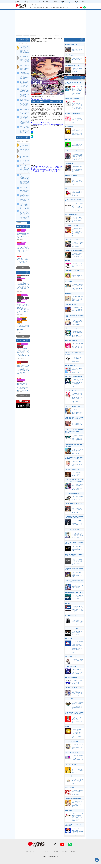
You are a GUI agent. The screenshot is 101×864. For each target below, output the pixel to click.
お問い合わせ (65, 851)
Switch (62, 1)
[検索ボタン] (28, 222)
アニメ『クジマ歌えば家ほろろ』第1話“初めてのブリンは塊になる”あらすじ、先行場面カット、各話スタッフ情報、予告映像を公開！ (46, 171)
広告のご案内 (55, 851)
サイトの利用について (31, 851)
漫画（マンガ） (33, 35)
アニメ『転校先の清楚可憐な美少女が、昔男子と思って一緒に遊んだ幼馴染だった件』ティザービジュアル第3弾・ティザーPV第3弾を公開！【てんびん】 (46, 167)
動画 (83, 1)
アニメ (38, 1)
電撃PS (56, 1)
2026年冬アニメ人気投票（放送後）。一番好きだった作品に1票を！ (46, 169)
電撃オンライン (19, 35)
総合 (18, 1)
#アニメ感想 (33, 7)
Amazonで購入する (36, 99)
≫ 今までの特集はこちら (79, 836)
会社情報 (73, 851)
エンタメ (31, 1)
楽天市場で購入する (46, 99)
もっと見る (23, 267)
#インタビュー (64, 7)
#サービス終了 (41, 7)
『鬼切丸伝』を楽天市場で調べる (55, 124)
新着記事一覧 (33, 5)
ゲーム (24, 1)
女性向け (69, 1)
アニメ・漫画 (26, 35)
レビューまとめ (42, 5)
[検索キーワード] (21, 222)
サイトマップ (52, 5)
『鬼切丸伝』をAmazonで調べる (39, 124)
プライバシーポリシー (44, 851)
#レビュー (49, 7)
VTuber (76, 1)
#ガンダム (56, 7)
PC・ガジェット (47, 1)
